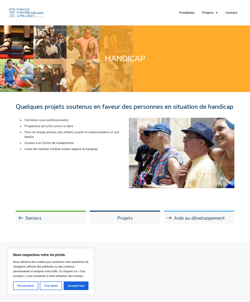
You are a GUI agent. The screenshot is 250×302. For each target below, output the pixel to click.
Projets (210, 12)
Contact (231, 13)
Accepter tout (76, 285)
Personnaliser (25, 285)
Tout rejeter (51, 285)
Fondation (187, 13)
